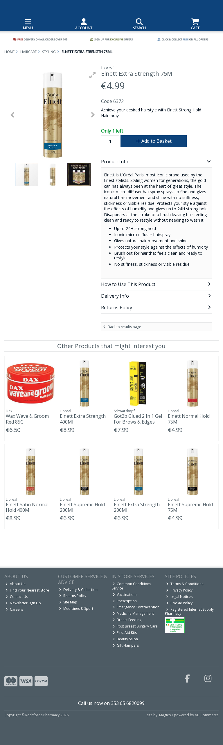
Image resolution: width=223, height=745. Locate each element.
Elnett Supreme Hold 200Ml (82, 507)
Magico (165, 715)
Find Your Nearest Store (27, 590)
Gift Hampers (126, 645)
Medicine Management (133, 613)
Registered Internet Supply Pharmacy (189, 611)
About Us (15, 583)
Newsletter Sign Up (23, 603)
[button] (92, 75)
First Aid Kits (125, 632)
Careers (14, 609)
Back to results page (124, 326)
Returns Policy (72, 595)
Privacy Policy (179, 590)
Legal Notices (179, 596)
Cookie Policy (179, 603)
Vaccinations (125, 594)
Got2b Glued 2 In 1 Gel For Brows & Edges (138, 419)
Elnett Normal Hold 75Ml (189, 419)
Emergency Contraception (136, 607)
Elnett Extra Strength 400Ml (83, 419)
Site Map (68, 602)
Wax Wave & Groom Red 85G (27, 419)
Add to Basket (154, 141)
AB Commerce (207, 715)
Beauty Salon (125, 638)
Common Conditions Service (131, 585)
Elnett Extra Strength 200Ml (137, 507)
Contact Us (17, 596)
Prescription (125, 600)
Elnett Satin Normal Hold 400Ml (27, 507)
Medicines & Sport (76, 608)
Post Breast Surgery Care (135, 626)
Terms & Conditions (184, 583)
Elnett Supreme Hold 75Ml (190, 507)
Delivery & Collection (78, 589)
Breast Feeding (127, 619)
